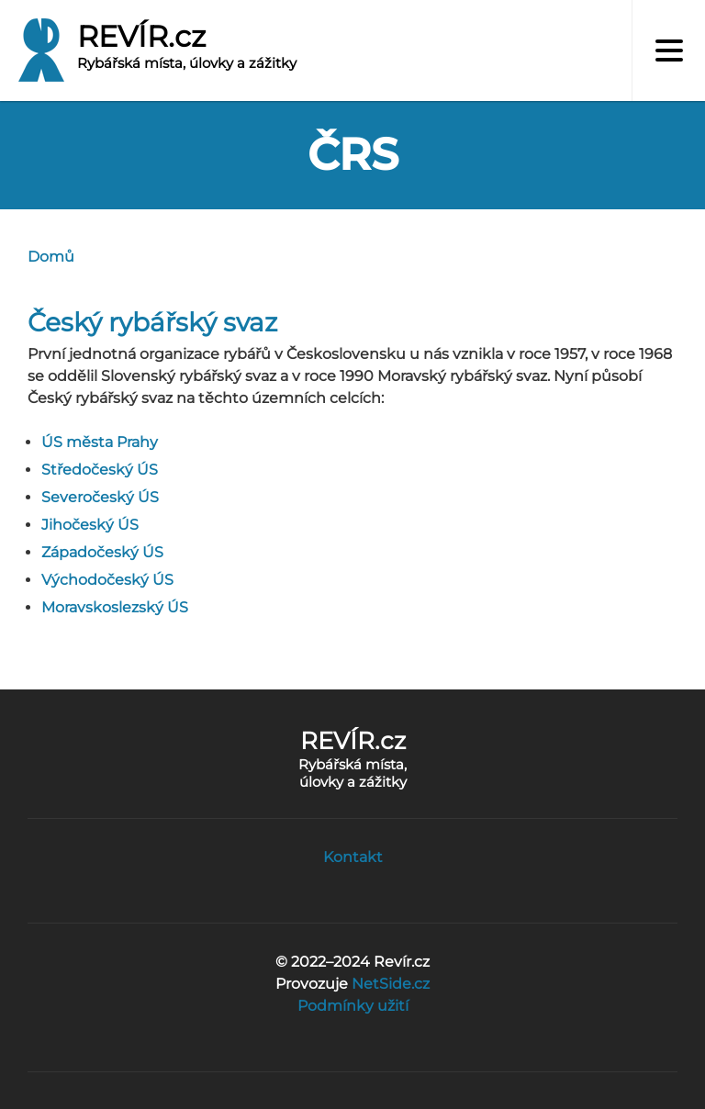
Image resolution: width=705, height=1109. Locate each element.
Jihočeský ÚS (90, 524)
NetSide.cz (391, 983)
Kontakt (353, 857)
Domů (51, 256)
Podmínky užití (352, 1005)
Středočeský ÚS (99, 469)
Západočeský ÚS (102, 552)
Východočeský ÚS (107, 579)
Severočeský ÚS (100, 497)
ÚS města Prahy (99, 442)
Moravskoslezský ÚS (114, 607)
